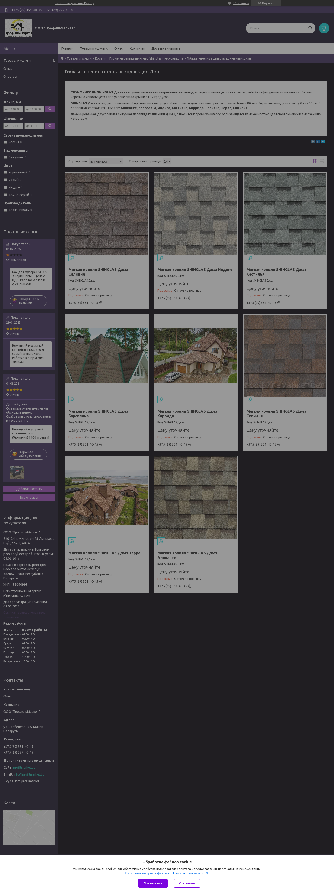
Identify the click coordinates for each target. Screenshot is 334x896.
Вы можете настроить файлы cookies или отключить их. (165, 873)
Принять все (153, 883)
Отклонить (187, 883)
